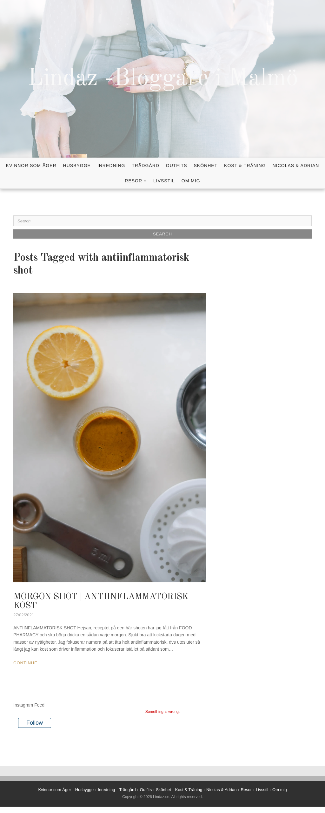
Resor (133, 180)
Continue (25, 663)
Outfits (176, 165)
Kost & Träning (245, 165)
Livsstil (164, 180)
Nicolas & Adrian (296, 165)
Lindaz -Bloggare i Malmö (162, 79)
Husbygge (77, 165)
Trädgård (145, 165)
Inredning (111, 165)
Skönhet (206, 165)
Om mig (191, 180)
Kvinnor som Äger (31, 165)
